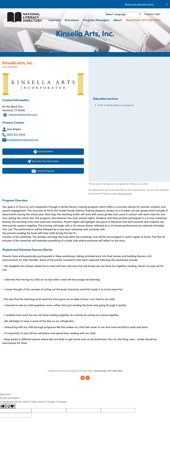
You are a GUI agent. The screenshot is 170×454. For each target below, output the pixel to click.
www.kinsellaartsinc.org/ (23, 114)
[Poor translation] (10, 406)
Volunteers (72, 20)
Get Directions (43, 152)
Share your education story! (139, 4)
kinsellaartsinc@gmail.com (23, 139)
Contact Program (43, 171)
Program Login (152, 13)
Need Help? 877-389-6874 (143, 20)
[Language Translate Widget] (123, 14)
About (118, 20)
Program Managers (96, 20)
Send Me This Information (43, 161)
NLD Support (125, 193)
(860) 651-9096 (16, 134)
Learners (54, 20)
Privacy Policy (86, 370)
